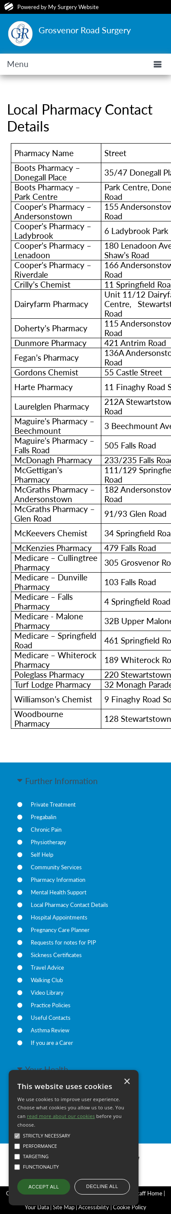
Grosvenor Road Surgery (85, 30)
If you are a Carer (52, 1042)
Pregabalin (43, 817)
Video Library (47, 992)
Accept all (44, 1186)
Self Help (42, 854)
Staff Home (148, 1193)
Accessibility (93, 1207)
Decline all (102, 1186)
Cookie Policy (129, 1207)
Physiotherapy (48, 842)
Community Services (56, 867)
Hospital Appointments (59, 917)
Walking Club (47, 980)
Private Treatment (53, 804)
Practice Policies (51, 1005)
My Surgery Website (73, 6)
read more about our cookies (61, 1116)
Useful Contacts (51, 1017)
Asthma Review (50, 1030)
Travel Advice (47, 967)
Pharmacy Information (58, 879)
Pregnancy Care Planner (60, 929)
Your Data (37, 1207)
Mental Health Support (59, 892)
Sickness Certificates (56, 954)
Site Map (63, 1207)
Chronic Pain (46, 829)
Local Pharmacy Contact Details (69, 904)
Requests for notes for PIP (63, 942)
